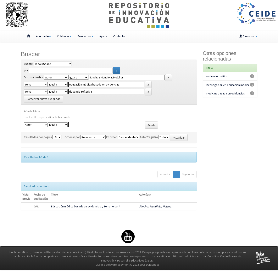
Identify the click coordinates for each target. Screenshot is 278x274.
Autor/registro (149, 137)
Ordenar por (72, 137)
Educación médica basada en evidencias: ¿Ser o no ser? (85, 206)
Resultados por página (38, 137)
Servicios (248, 36)
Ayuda (103, 36)
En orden (111, 137)
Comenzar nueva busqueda (43, 99)
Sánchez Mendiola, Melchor (155, 206)
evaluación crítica (217, 76)
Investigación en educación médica (228, 85)
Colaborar (64, 36)
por (26, 70)
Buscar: (28, 64)
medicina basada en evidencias (225, 93)
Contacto (119, 36)
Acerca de (43, 36)
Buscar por (85, 36)
